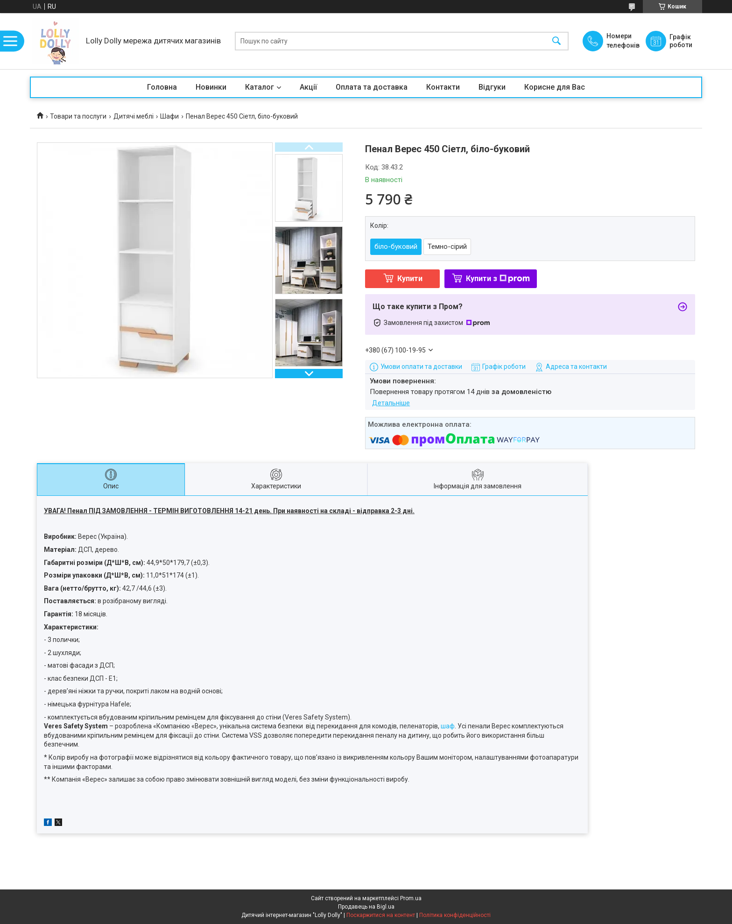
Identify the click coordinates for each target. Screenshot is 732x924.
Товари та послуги (78, 116)
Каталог (259, 87)
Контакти (443, 87)
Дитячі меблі (133, 116)
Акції (308, 87)
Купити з (498, 278)
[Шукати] (556, 41)
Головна (162, 87)
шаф (448, 726)
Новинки (211, 87)
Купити (409, 278)
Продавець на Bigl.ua (366, 906)
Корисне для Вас (554, 87)
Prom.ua (411, 898)
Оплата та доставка (372, 87)
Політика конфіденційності (455, 915)
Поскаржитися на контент (380, 915)
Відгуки (492, 87)
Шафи (169, 116)
